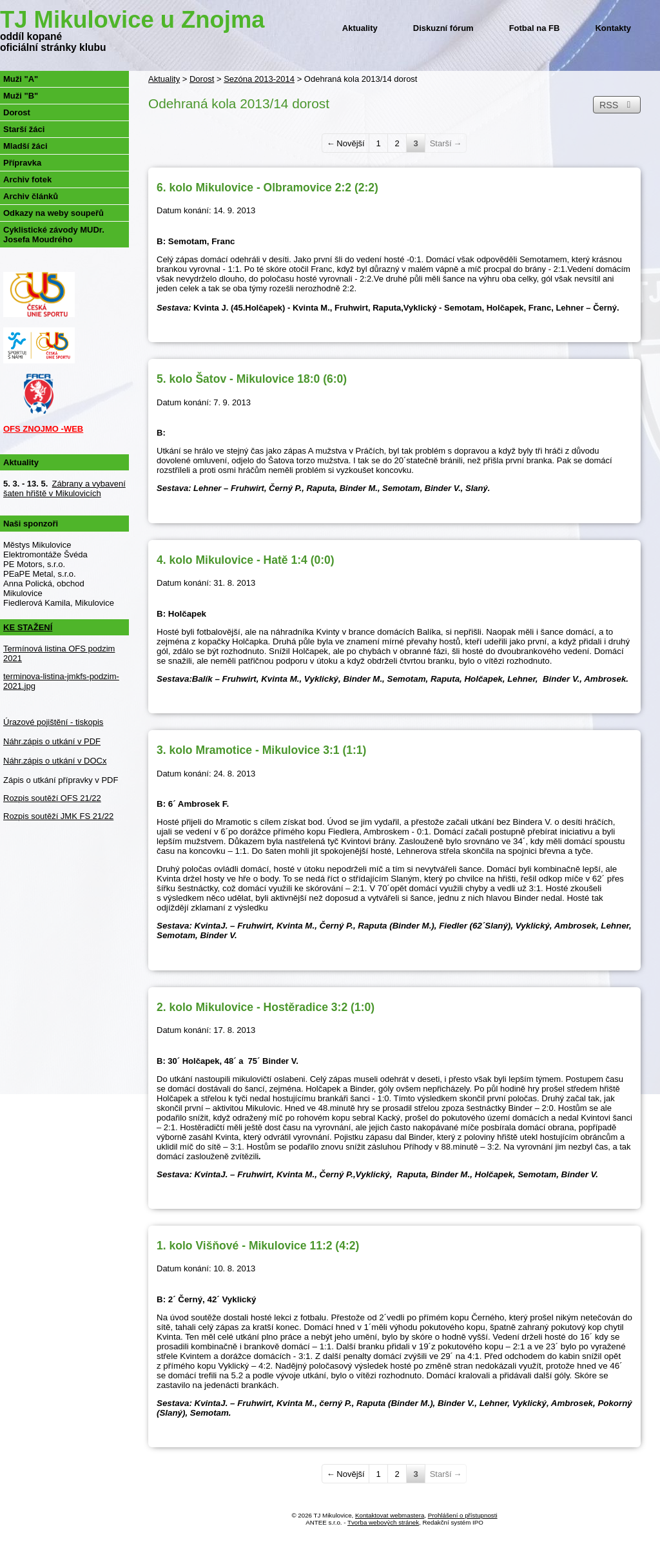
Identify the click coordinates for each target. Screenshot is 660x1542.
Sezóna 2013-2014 (259, 79)
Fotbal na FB (534, 28)
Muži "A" (20, 79)
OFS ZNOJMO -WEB (43, 429)
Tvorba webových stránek (383, 1522)
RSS (616, 105)
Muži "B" (20, 96)
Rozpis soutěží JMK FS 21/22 (58, 816)
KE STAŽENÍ (27, 627)
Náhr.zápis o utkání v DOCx (54, 761)
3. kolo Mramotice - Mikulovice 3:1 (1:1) (261, 750)
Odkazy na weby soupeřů (53, 213)
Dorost (201, 79)
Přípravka (22, 163)
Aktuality (360, 28)
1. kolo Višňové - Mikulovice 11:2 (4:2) (258, 1245)
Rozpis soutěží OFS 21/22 (52, 798)
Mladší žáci (25, 146)
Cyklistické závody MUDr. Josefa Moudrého (53, 234)
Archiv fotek (27, 179)
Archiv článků (30, 196)
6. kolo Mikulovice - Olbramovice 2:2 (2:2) (267, 187)
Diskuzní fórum (443, 28)
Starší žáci (23, 129)
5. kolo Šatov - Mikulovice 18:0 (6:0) (252, 378)
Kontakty (613, 28)
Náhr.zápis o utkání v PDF (52, 741)
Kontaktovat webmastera (389, 1515)
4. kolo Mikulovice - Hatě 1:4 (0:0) (246, 560)
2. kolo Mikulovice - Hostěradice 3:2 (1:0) (265, 1007)
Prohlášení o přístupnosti (463, 1515)
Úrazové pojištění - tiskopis (53, 722)
